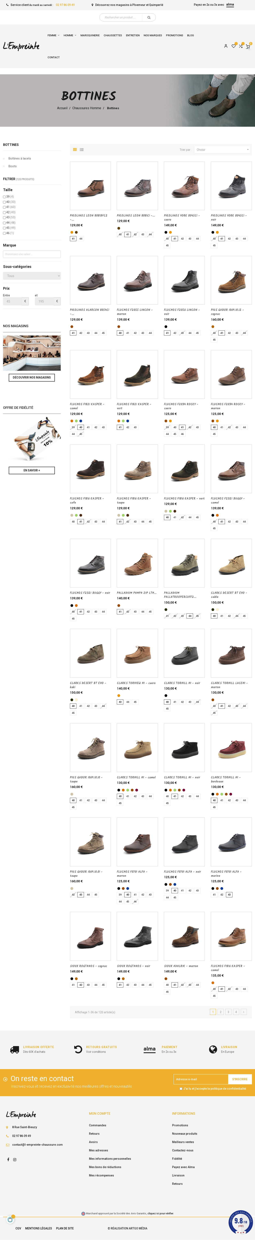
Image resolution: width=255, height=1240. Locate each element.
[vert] (76, 421)
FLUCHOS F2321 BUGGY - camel (228, 500)
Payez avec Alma (183, 1167)
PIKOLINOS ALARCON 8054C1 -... (89, 312)
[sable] (217, 609)
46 (10, 233)
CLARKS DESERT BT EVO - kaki (88, 685)
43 (10, 217)
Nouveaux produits (184, 1133)
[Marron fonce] (76, 232)
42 (10, 212)
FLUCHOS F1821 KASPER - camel (87, 406)
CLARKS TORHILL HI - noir (182, 683)
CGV (18, 1228)
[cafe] (80, 515)
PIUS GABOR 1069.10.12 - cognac (227, 312)
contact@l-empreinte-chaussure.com (37, 1144)
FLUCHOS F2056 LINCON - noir (182, 312)
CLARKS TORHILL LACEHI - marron (229, 685)
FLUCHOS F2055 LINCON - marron (135, 312)
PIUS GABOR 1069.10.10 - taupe (86, 779)
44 (10, 222)
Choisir (223, 149)
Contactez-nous (182, 1150)
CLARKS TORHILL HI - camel (136, 777)
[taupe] (71, 515)
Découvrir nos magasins (32, 377)
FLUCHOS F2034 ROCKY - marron (228, 406)
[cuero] (71, 232)
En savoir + (32, 470)
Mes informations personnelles (110, 1158)
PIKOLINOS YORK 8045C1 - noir (229, 217)
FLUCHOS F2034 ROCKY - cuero (181, 406)
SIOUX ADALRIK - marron (181, 966)
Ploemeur (138, 5)
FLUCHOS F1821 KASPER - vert (134, 406)
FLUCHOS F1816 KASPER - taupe (134, 500)
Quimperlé (156, 5)
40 (10, 202)
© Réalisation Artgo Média (127, 1228)
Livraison (178, 1175)
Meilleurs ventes (183, 1142)
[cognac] (212, 326)
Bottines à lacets (20, 158)
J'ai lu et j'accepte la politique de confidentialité (214, 1088)
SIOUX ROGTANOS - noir (133, 966)
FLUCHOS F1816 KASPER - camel (228, 968)
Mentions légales (38, 1228)
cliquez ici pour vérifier (160, 1213)
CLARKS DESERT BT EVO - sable (229, 595)
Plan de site (65, 1228)
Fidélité (177, 1158)
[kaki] (165, 609)
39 (10, 196)
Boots (13, 166)
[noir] (165, 232)
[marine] (80, 421)
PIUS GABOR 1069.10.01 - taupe (86, 874)
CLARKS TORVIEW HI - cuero (136, 683)
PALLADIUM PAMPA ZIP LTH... (136, 593)
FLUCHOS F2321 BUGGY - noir (90, 593)
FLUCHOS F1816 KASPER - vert (184, 498)
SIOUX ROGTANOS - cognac (88, 966)
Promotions (180, 1125)
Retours (94, 1133)
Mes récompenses (101, 1175)
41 (10, 207)
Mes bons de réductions (105, 1167)
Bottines (11, 145)
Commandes (97, 1125)
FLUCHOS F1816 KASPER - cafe (87, 500)
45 (10, 227)
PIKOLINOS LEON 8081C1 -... (136, 215)
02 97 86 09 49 (65, 5)
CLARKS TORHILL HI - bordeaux (226, 779)
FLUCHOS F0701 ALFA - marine (226, 874)
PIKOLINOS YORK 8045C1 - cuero (182, 217)
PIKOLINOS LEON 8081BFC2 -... (88, 217)
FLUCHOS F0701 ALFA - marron (132, 874)
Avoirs (93, 1142)
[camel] (71, 421)
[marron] (71, 326)
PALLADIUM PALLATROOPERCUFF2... (180, 595)
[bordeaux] (136, 790)
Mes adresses (98, 1150)
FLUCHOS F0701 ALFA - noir (182, 872)
